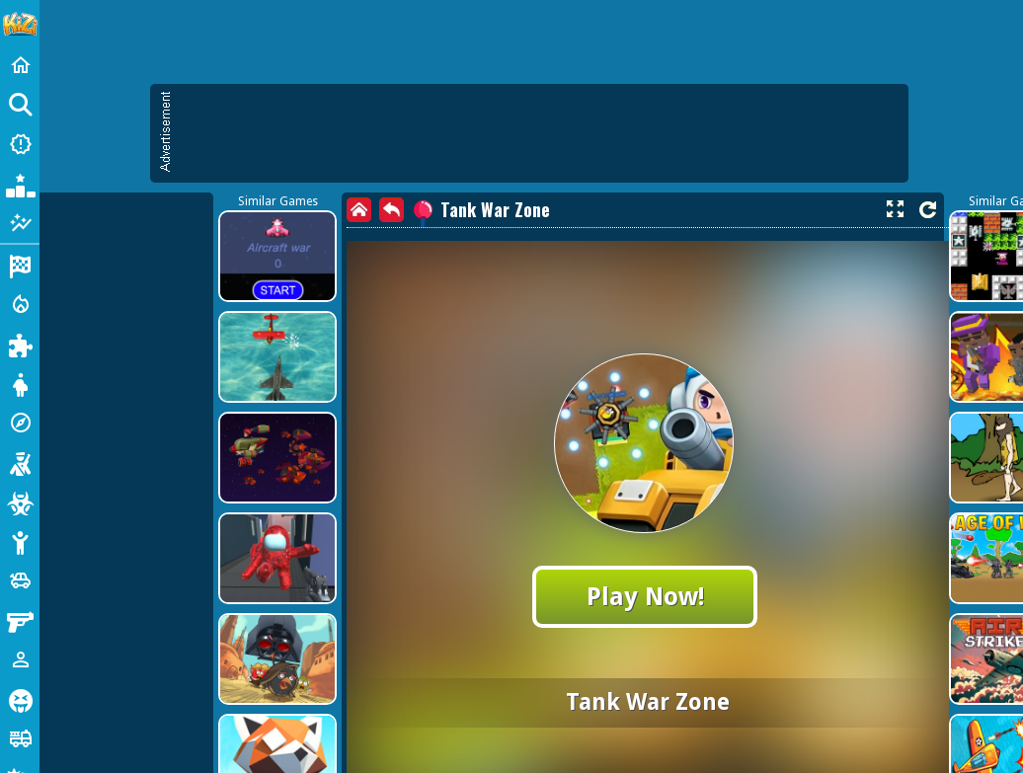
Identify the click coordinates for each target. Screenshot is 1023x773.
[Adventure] (19, 422)
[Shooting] (19, 462)
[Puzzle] (19, 343)
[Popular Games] (19, 183)
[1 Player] (19, 659)
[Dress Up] (19, 383)
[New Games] (19, 144)
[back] (391, 209)
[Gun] (19, 620)
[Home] (19, 65)
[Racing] (19, 264)
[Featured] (19, 223)
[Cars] (19, 580)
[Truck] (19, 738)
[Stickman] (19, 541)
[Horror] (19, 699)
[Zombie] (19, 501)
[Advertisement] (185, 274)
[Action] (19, 304)
